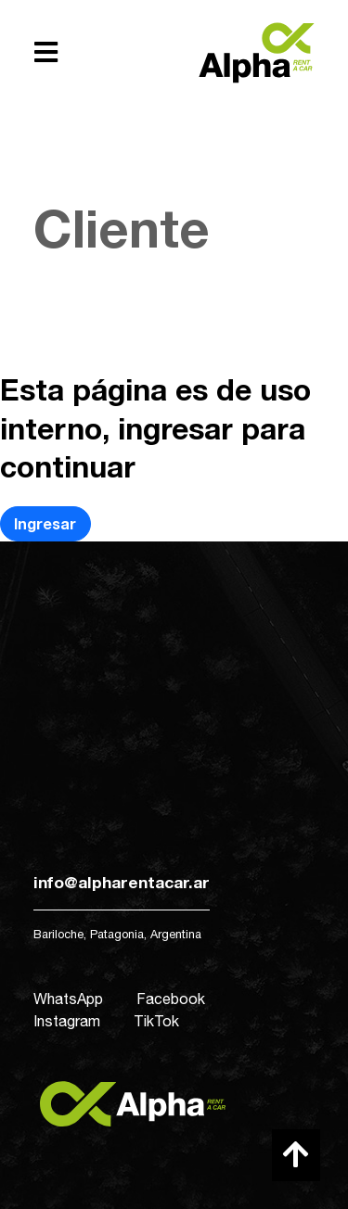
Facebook (170, 998)
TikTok (156, 1020)
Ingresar (45, 523)
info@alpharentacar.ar (121, 882)
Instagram (66, 1020)
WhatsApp (68, 998)
